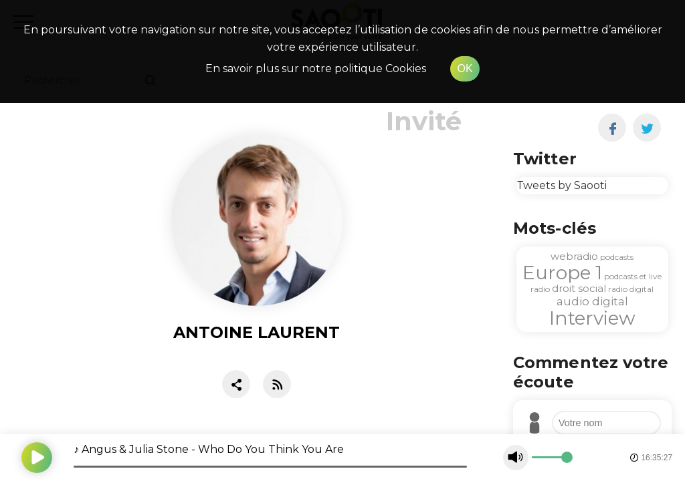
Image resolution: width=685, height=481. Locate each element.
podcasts (616, 257)
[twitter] (647, 127)
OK (464, 68)
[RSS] (277, 387)
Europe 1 (562, 272)
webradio (574, 256)
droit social (579, 288)
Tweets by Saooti (561, 185)
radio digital (631, 289)
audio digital (592, 301)
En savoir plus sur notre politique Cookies (315, 68)
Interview (592, 318)
